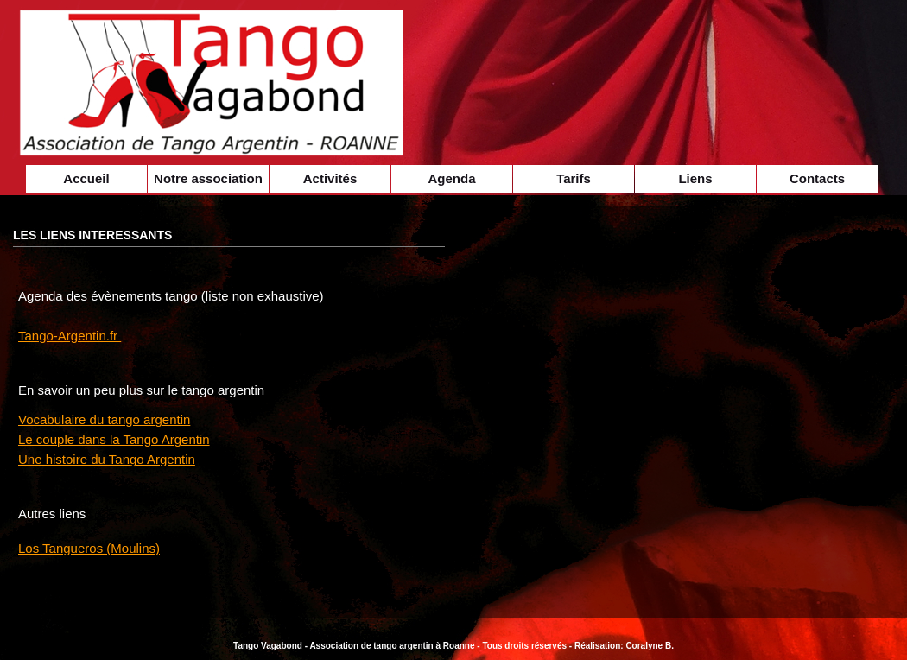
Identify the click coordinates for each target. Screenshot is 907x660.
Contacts (817, 178)
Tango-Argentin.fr (69, 335)
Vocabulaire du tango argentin (104, 419)
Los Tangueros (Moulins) (89, 548)
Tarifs (573, 178)
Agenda (451, 178)
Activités (330, 178)
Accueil (86, 178)
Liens (695, 178)
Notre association (208, 178)
